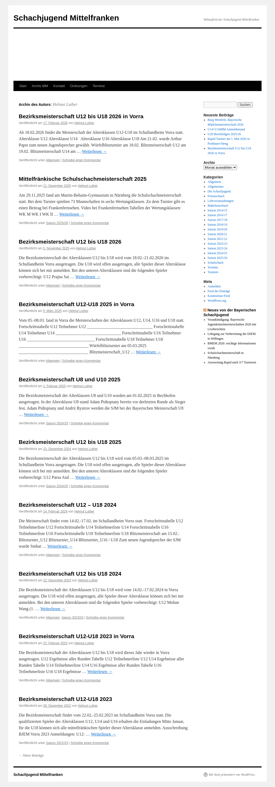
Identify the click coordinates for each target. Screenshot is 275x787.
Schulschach (216, 262)
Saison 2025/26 (57, 223)
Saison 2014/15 (217, 210)
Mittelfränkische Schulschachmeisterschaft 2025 (82, 179)
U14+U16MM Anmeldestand (226, 129)
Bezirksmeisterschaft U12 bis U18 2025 (70, 442)
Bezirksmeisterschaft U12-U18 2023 (65, 699)
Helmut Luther (65, 104)
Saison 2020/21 (217, 234)
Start (22, 86)
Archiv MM (40, 86)
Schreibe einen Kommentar (81, 160)
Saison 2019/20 (217, 229)
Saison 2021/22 (217, 239)
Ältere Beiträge (31, 755)
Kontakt (59, 86)
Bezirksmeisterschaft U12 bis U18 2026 (70, 242)
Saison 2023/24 (72, 617)
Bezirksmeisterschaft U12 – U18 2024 (67, 505)
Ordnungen (78, 86)
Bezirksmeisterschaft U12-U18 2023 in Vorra (76, 636)
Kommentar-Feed (219, 296)
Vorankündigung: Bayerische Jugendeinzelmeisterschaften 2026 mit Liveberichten (232, 324)
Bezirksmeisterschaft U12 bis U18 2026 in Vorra (81, 116)
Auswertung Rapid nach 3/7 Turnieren (232, 362)
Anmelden (214, 286)
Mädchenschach (218, 205)
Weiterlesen (94, 151)
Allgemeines (216, 186)
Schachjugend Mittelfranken (66, 17)
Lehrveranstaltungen (221, 201)
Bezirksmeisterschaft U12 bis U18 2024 (70, 574)
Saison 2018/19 (217, 224)
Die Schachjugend (219, 191)
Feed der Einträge (219, 291)
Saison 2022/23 (57, 743)
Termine (99, 86)
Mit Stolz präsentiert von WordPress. (232, 774)
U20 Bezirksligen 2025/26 (224, 134)
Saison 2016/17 (217, 215)
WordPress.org (217, 300)
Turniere (213, 272)
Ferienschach (216, 196)
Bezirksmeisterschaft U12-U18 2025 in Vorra (76, 304)
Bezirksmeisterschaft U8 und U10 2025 (69, 379)
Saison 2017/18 (217, 220)
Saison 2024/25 (57, 423)
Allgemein (53, 160)
